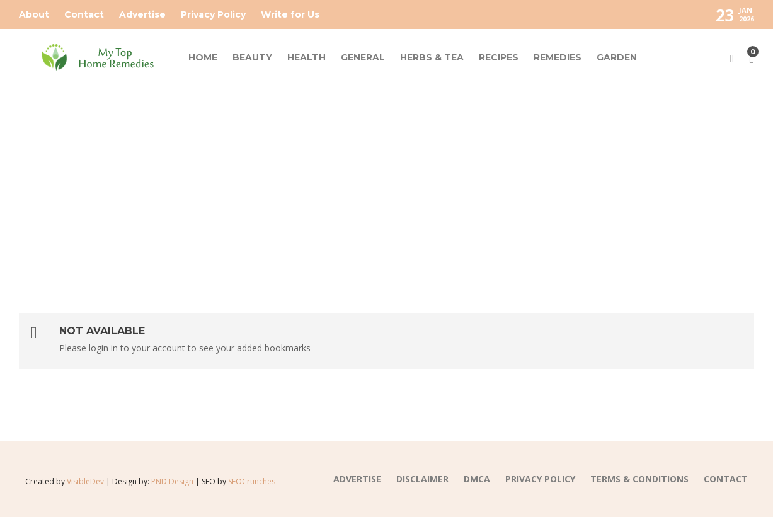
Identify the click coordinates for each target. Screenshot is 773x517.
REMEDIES (557, 57)
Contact (84, 14)
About (34, 14)
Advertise (142, 14)
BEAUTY (252, 57)
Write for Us (290, 14)
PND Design (172, 481)
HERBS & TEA (432, 57)
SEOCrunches (251, 481)
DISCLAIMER (422, 479)
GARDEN (617, 57)
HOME (202, 57)
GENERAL (363, 57)
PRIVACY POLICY (540, 479)
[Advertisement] (387, 181)
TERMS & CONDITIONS (639, 479)
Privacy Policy (213, 14)
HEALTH (306, 57)
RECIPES (498, 57)
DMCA (477, 479)
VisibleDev (85, 481)
